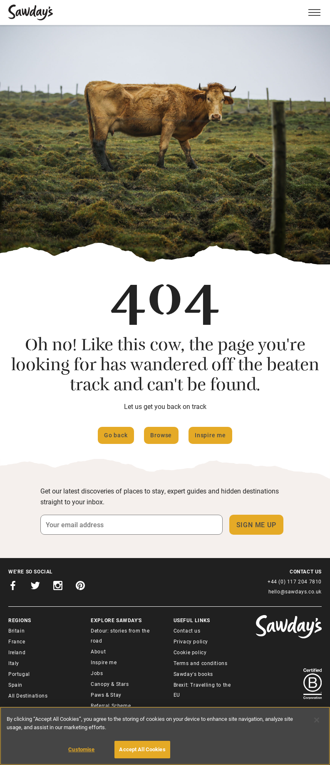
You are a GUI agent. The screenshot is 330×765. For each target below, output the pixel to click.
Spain (15, 684)
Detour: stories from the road (120, 635)
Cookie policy (190, 652)
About (98, 651)
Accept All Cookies (142, 749)
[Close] (317, 720)
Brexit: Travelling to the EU (202, 689)
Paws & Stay (106, 694)
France (16, 641)
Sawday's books (193, 673)
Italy (13, 663)
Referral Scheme (111, 705)
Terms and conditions (201, 663)
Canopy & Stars (110, 683)
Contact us (187, 630)
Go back (116, 435)
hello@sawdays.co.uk (295, 591)
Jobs (97, 673)
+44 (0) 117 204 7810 (295, 581)
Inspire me (210, 435)
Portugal (19, 673)
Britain (16, 630)
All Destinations (28, 695)
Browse (161, 435)
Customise (81, 749)
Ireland (16, 652)
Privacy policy (191, 641)
